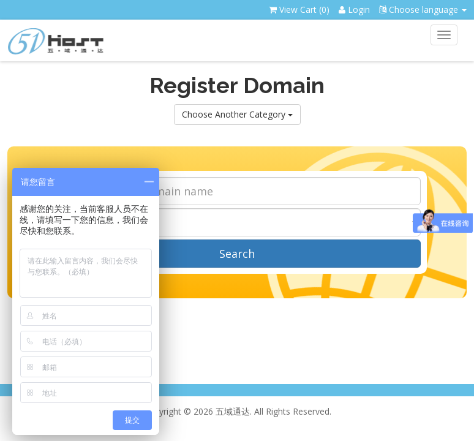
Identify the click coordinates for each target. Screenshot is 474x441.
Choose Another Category (237, 114)
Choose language (423, 9)
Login (354, 9)
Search (237, 253)
